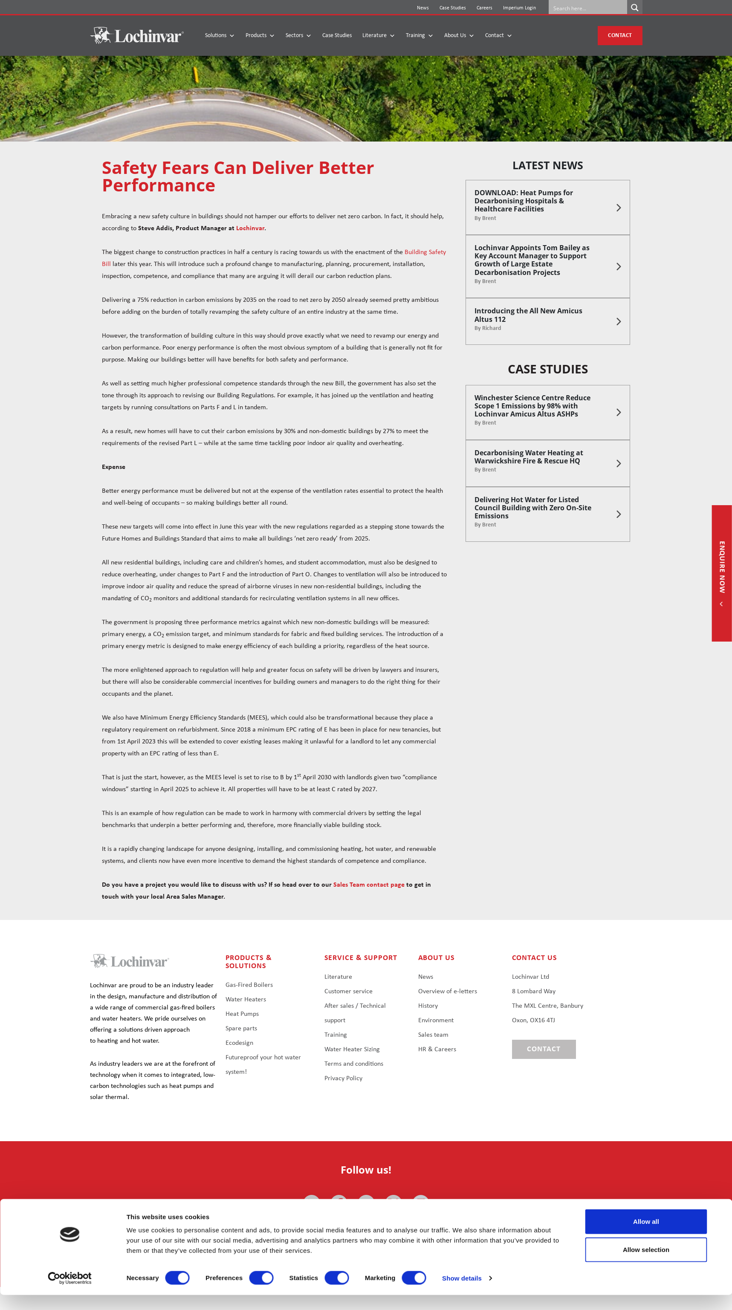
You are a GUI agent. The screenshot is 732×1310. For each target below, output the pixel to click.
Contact (498, 35)
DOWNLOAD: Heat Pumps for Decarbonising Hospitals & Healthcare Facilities (523, 201)
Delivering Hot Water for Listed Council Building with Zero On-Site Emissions (532, 508)
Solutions (220, 35)
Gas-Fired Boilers (249, 985)
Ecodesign (239, 1043)
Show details (462, 1293)
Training (420, 35)
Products (260, 35)
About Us (459, 35)
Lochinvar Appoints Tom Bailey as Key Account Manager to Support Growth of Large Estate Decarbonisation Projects (532, 260)
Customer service (348, 991)
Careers (484, 8)
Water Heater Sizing (352, 1049)
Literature (378, 35)
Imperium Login (519, 8)
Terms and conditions (353, 1064)
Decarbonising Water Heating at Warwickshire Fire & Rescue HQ (528, 457)
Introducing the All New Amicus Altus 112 (528, 315)
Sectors (299, 35)
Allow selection (646, 1264)
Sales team (433, 1035)
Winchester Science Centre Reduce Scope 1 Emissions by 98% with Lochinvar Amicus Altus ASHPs (532, 406)
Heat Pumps (242, 1014)
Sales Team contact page (369, 885)
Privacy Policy (343, 1078)
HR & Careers (437, 1049)
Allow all (646, 1236)
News (423, 8)
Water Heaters (246, 999)
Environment (436, 1020)
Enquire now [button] (722, 568)
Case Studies (453, 8)
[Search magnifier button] (634, 7)
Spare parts (241, 1028)
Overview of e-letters (447, 991)
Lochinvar (250, 228)
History (428, 1006)
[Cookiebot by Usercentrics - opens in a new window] (69, 1293)
